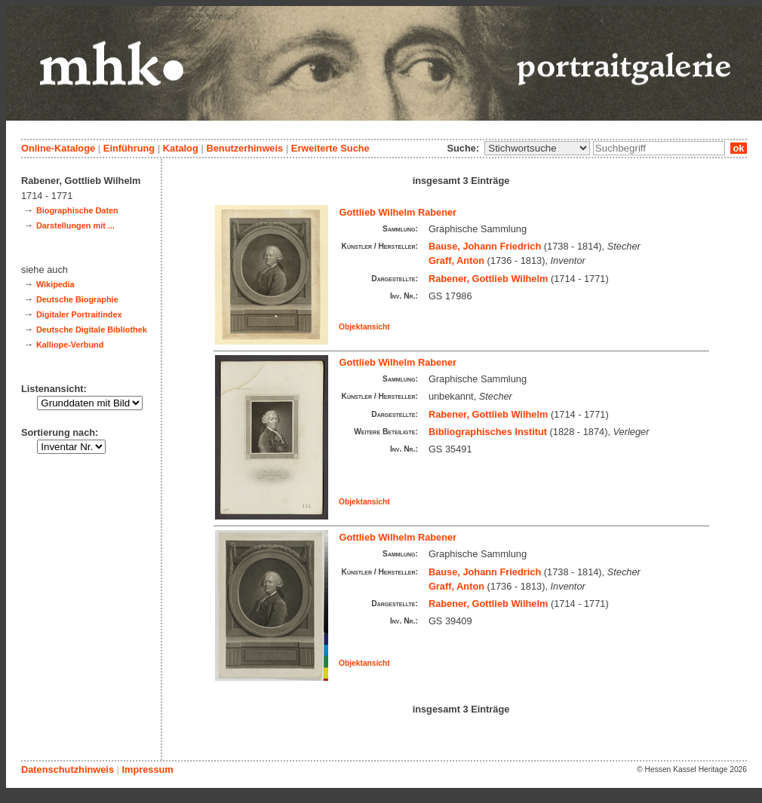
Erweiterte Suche (330, 148)
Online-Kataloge (58, 148)
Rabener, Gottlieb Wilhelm (488, 278)
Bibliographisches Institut (488, 431)
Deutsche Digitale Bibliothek (91, 329)
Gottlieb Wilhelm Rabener (398, 212)
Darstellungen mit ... (75, 225)
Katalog (180, 148)
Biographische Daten (77, 210)
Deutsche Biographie (77, 299)
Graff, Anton (456, 260)
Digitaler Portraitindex (79, 314)
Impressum (147, 769)
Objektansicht (364, 327)
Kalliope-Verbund (69, 344)
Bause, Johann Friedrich (485, 246)
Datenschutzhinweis (67, 769)
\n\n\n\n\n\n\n (537, 148)
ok (738, 148)
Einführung (129, 148)
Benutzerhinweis (244, 148)
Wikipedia (55, 284)
